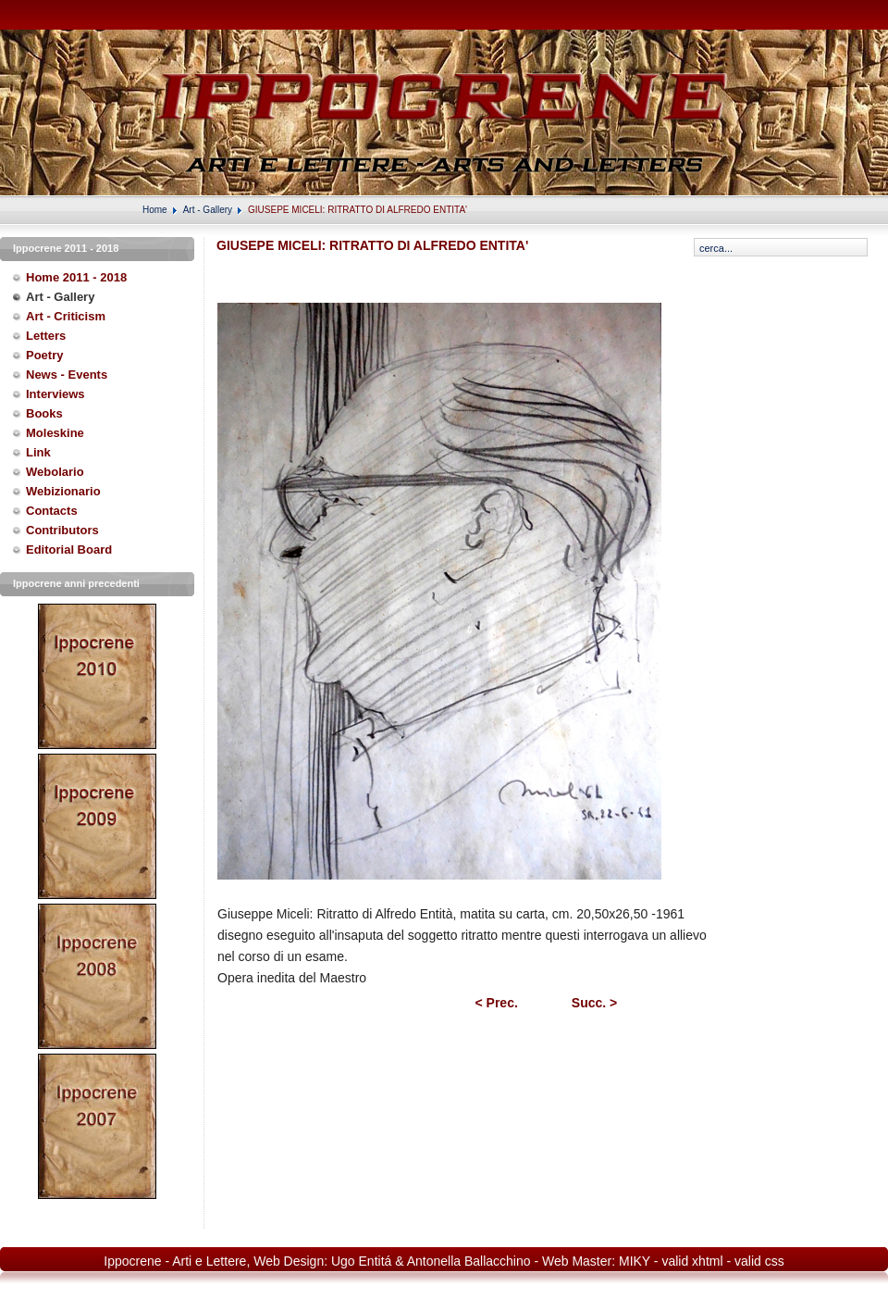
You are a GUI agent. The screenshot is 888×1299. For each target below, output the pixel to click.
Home (154, 210)
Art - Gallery (207, 210)
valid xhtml (691, 1261)
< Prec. (496, 1002)
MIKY (634, 1261)
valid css (759, 1261)
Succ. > (594, 1002)
